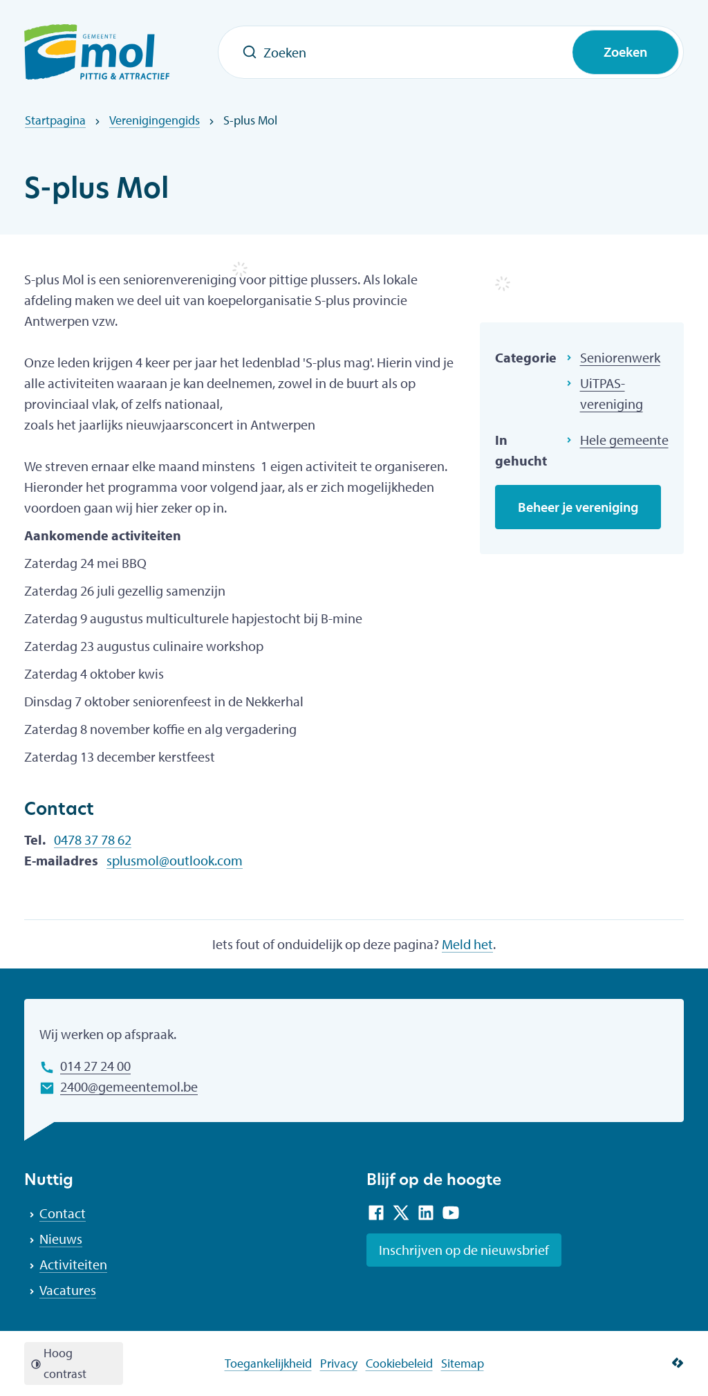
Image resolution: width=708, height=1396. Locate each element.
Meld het (467, 944)
